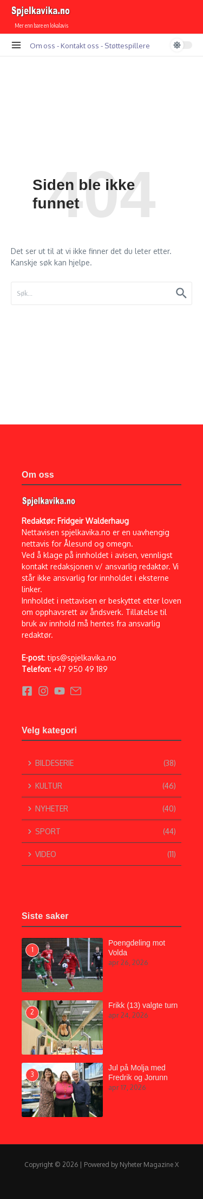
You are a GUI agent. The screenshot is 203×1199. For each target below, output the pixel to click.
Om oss (42, 45)
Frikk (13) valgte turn (143, 1005)
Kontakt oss (80, 45)
